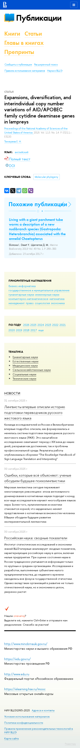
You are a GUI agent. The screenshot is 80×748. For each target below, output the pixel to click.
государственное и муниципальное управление (39, 290)
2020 (12, 330)
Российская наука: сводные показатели (35, 537)
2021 (63, 325)
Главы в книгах (24, 42)
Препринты (19, 52)
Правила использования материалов (24, 70)
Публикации (38, 17)
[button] (38, 211)
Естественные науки (25, 361)
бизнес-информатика (22, 286)
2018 (26, 330)
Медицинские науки (25, 365)
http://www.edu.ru (16, 674)
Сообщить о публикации (18, 64)
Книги (12, 33)
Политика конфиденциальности (23, 723)
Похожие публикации (38, 204)
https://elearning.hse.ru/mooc (24, 689)
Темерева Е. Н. (13, 141)
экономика (58, 303)
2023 (48, 325)
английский (21, 152)
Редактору (70, 743)
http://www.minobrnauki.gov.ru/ (25, 644)
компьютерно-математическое (28, 299)
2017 (34, 330)
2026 (26, 325)
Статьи (33, 33)
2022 (55, 325)
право (30, 303)
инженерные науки (47, 294)
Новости (12, 393)
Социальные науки (24, 374)
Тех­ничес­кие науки (24, 378)
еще (41, 330)
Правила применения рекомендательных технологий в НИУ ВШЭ (38, 730)
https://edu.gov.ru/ (17, 659)
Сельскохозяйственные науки (32, 370)
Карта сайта (11, 738)
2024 (41, 325)
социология (42, 303)
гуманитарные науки (21, 294)
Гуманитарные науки (25, 357)
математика (56, 299)
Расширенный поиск (46, 64)
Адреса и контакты (43, 710)
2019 (19, 330)
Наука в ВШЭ (54, 70)
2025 (33, 325)
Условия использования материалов (27, 716)
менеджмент (17, 303)
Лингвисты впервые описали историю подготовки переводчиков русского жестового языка (34, 412)
